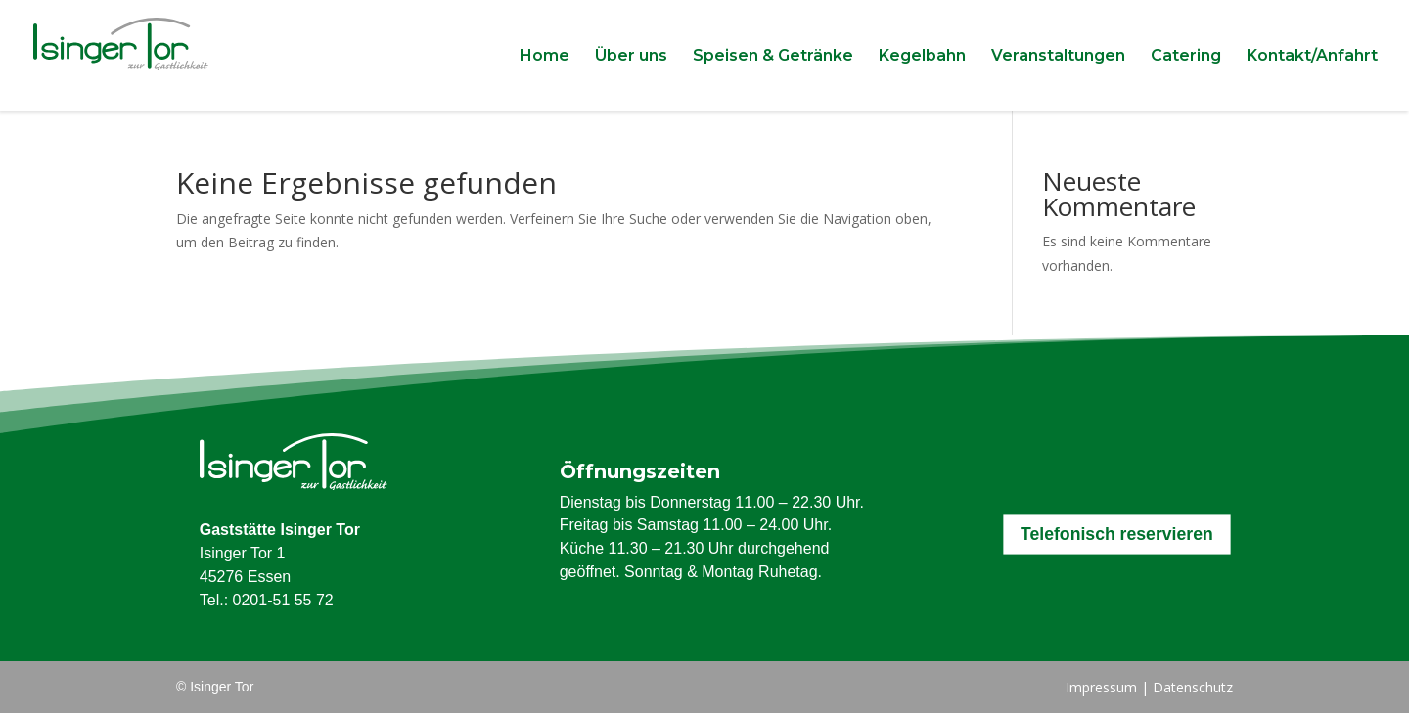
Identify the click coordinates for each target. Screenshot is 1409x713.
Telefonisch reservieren (1117, 535)
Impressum (1101, 687)
